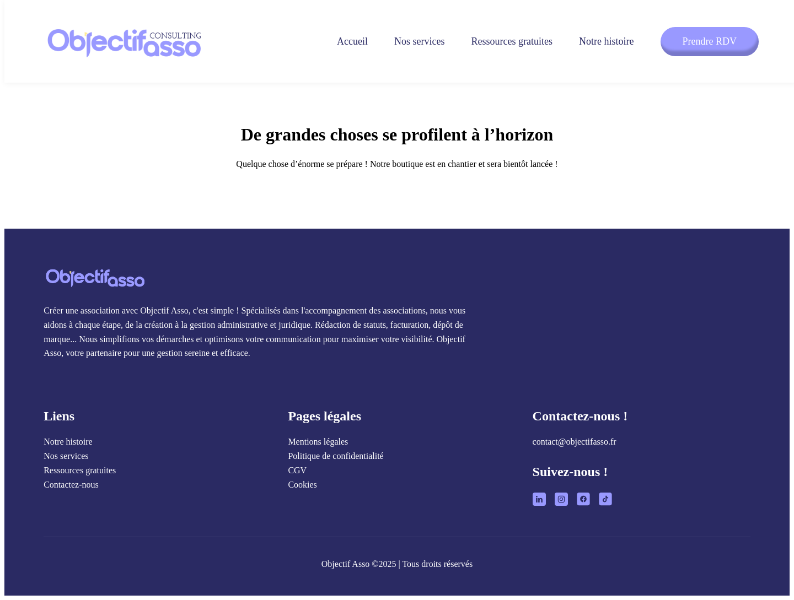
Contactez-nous (71, 484)
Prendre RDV (710, 41)
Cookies (302, 484)
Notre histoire (606, 41)
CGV (297, 470)
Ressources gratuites (511, 41)
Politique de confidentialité (335, 456)
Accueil (352, 41)
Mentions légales (318, 441)
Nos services (419, 41)
